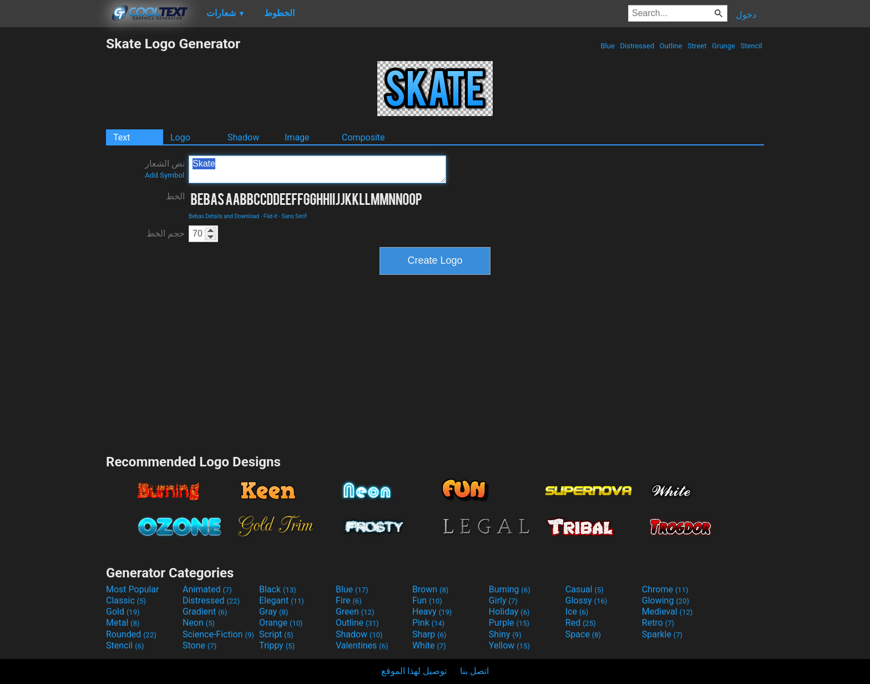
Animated (207, 589)
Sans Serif (294, 216)
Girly (503, 600)
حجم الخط (165, 233)
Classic (126, 600)
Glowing (665, 600)
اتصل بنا (474, 671)
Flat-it (270, 216)
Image (297, 137)
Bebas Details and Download (224, 216)
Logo (180, 137)
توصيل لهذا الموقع (414, 671)
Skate (317, 169)
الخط (175, 196)
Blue (607, 46)
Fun (427, 600)
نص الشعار (165, 168)
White (429, 645)
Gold (123, 611)
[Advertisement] (52, 202)
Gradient (205, 611)
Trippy (277, 645)
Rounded (131, 634)
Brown (430, 589)
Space (583, 634)
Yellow (509, 645)
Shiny (505, 634)
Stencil (751, 46)
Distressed (637, 46)
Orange (281, 622)
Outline (670, 46)
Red (580, 622)
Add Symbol (164, 175)
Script (276, 634)
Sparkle (662, 634)
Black (277, 589)
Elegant (281, 600)
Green (355, 611)
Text (121, 137)
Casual (584, 589)
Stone (199, 645)
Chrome (665, 589)
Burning (509, 589)
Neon (199, 622)
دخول (746, 14)
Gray (273, 611)
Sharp (429, 634)
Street (697, 46)
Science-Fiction (218, 634)
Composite (363, 137)
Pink (428, 622)
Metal (123, 622)
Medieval (667, 611)
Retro (658, 622)
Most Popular (132, 589)
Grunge (723, 46)
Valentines (362, 645)
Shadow (243, 137)
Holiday (509, 611)
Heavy (432, 611)
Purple (509, 622)
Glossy (586, 600)
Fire (349, 600)
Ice (576, 611)
